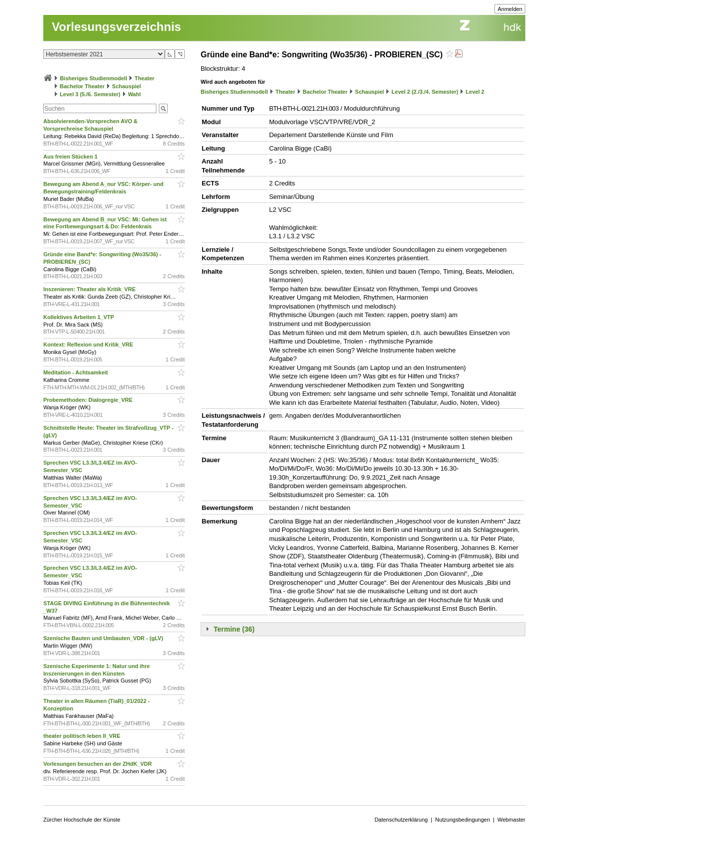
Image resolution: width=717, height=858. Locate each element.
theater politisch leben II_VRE (82, 736)
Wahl (134, 94)
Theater (144, 78)
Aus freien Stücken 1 (71, 157)
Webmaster (511, 820)
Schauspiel (126, 86)
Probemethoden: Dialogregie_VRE (88, 400)
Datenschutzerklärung (401, 820)
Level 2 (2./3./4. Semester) (424, 92)
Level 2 (475, 92)
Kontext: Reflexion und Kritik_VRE (88, 344)
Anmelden (509, 9)
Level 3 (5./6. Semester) (90, 94)
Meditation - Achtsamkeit (76, 372)
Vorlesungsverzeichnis (116, 26)
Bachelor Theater (82, 86)
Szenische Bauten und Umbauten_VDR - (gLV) (104, 638)
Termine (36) (234, 629)
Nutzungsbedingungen (462, 820)
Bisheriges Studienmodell (93, 78)
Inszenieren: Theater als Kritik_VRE (90, 289)
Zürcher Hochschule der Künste (81, 820)
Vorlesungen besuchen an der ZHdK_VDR (98, 764)
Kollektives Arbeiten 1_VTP (79, 317)
